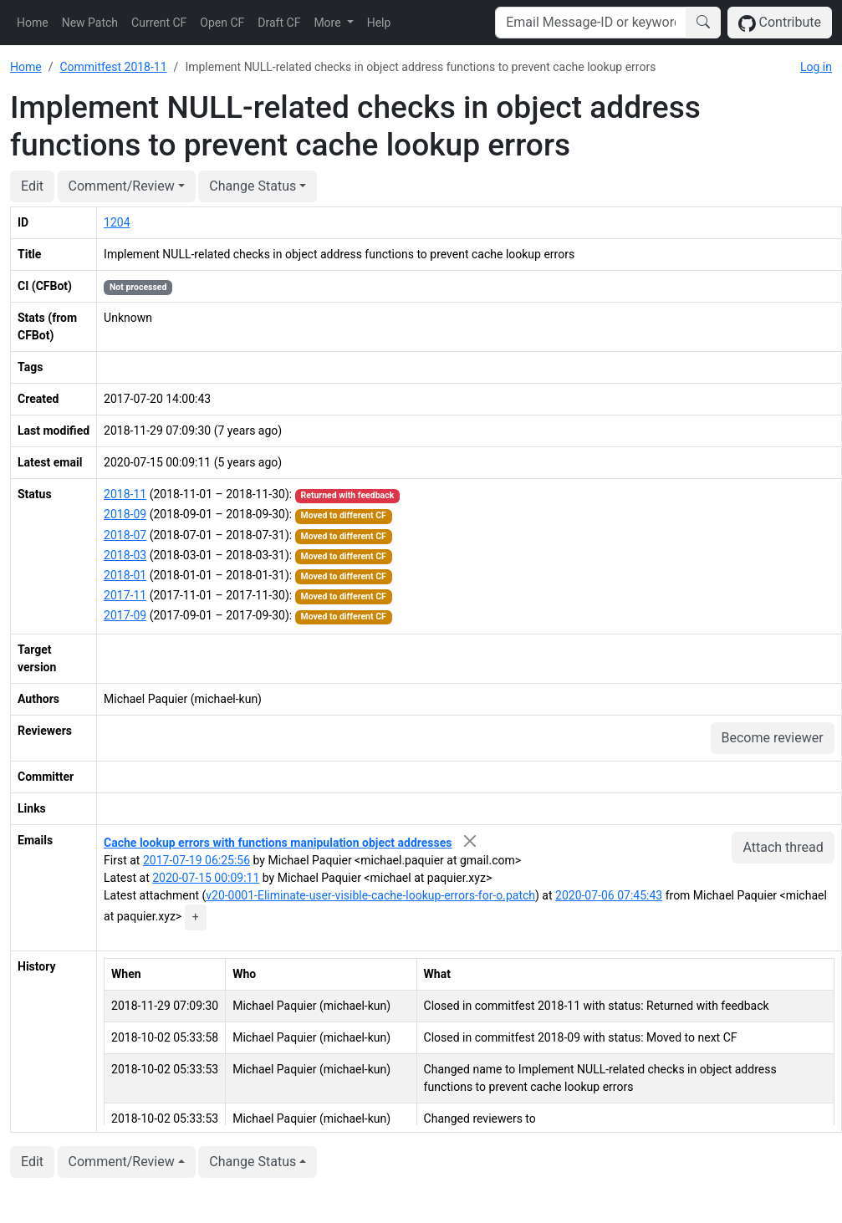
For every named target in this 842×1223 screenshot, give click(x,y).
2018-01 (125, 575)
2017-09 (125, 615)
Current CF (158, 22)
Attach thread (782, 847)
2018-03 (125, 555)
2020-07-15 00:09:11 (205, 877)
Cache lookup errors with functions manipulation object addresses (278, 842)
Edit (32, 186)
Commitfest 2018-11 (112, 67)
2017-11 (125, 595)
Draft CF (279, 22)
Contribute (779, 23)
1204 (117, 222)
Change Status (252, 186)
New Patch (90, 22)
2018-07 (125, 535)
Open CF (222, 22)
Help (379, 22)
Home (32, 22)
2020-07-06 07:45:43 (608, 895)
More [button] (329, 22)
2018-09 (125, 514)
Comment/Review (122, 186)
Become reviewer (773, 738)
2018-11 (125, 494)
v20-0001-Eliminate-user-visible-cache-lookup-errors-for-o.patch (370, 895)
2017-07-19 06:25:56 (196, 860)
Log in (816, 67)
